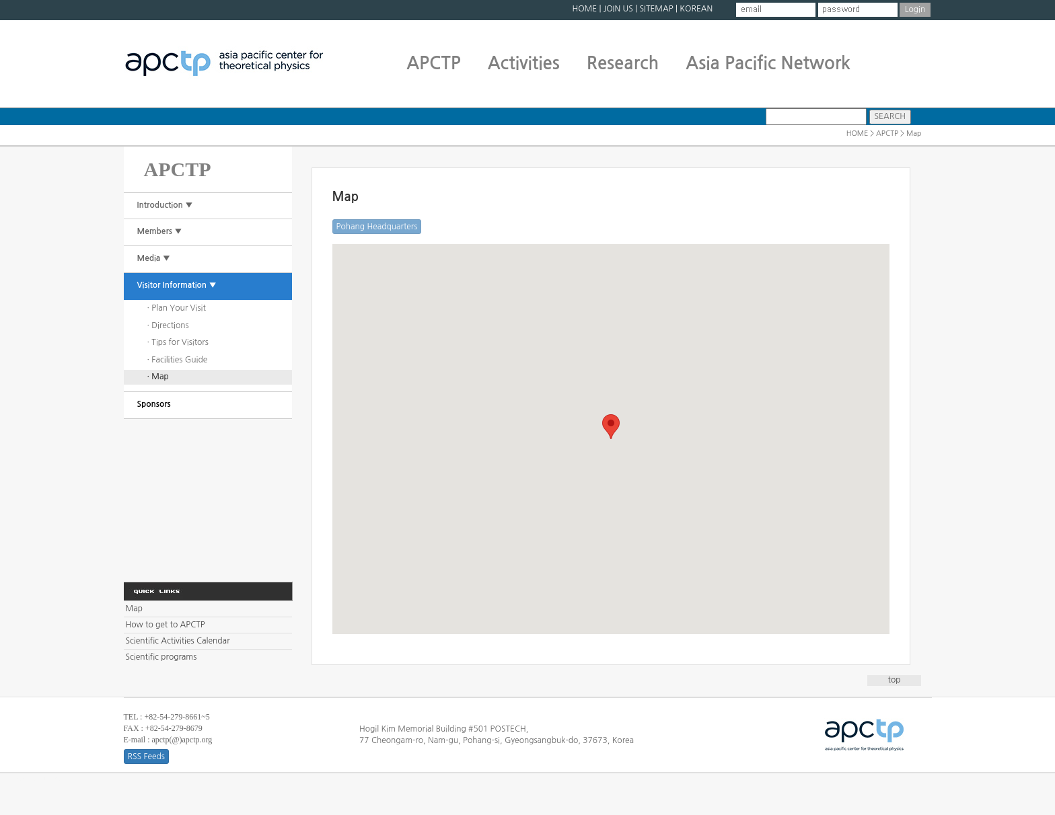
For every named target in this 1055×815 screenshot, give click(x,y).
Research (623, 63)
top (894, 680)
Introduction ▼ (165, 205)
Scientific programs (161, 657)
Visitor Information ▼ (177, 285)
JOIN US (618, 9)
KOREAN (696, 9)
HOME (584, 9)
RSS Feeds (146, 756)
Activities (524, 63)
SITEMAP (656, 9)
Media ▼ (154, 258)
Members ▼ (159, 231)
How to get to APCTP (165, 625)
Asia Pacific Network (768, 63)
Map (134, 609)
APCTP (433, 63)
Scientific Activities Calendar (178, 641)
